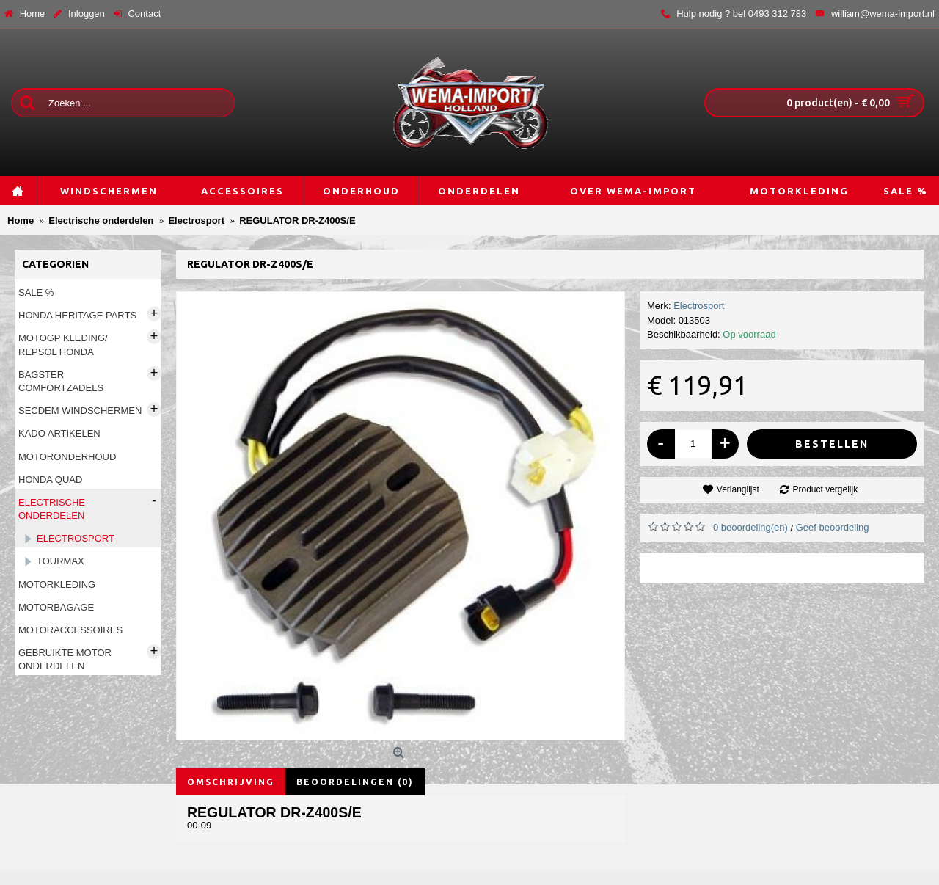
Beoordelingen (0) (355, 782)
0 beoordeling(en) (750, 527)
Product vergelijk (825, 489)
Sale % (36, 292)
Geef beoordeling (832, 527)
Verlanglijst (738, 489)
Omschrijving (230, 782)
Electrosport (698, 305)
